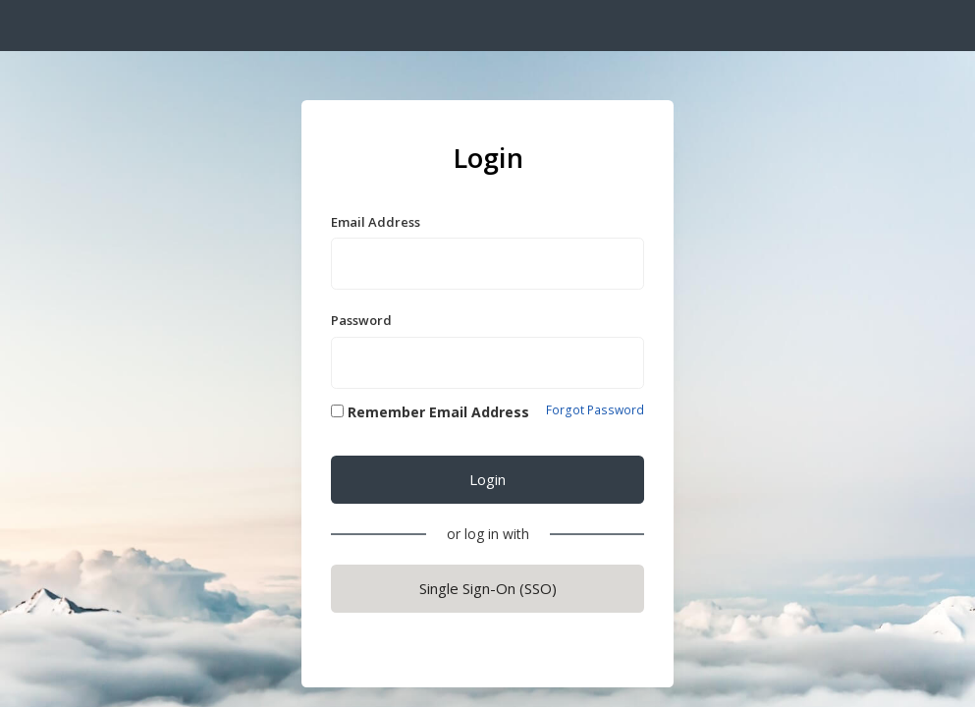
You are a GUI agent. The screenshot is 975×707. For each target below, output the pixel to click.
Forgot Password (595, 410)
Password (361, 320)
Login (487, 479)
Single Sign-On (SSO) (488, 588)
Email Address (375, 222)
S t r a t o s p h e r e (94, 28)
